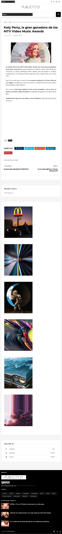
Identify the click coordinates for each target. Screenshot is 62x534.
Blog (5, 486)
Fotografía (34, 493)
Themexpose (11, 531)
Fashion (18, 493)
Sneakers (24, 496)
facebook (29, 449)
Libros (42, 493)
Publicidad (17, 496)
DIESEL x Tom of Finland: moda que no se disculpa (27, 504)
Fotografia (26, 493)
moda (48, 493)
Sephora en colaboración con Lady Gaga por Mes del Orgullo (30, 513)
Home (5, 22)
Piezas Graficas (7, 496)
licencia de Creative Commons (26, 486)
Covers (5, 493)
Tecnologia (33, 496)
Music (10, 22)
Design (11, 493)
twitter (29, 457)
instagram (29, 453)
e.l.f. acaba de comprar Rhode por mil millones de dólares (29, 521)
